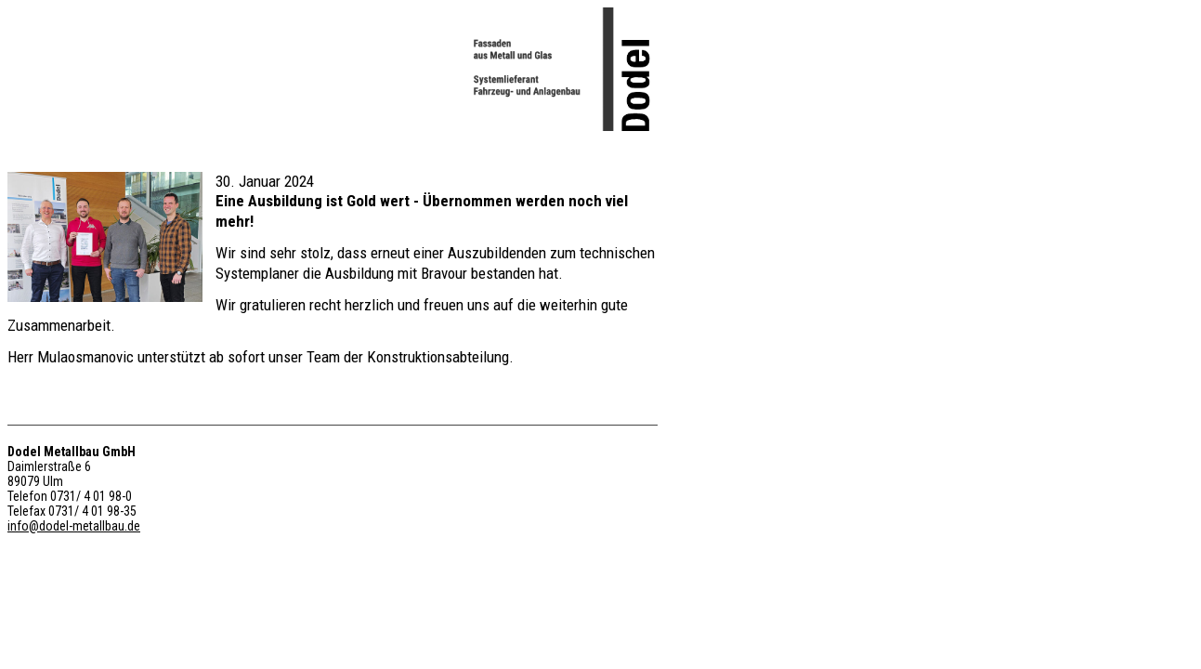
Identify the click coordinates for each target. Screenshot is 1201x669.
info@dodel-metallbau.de (73, 525)
